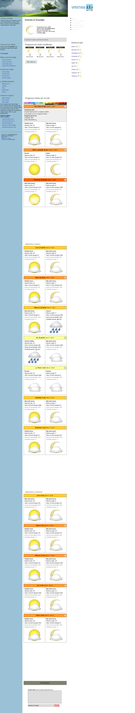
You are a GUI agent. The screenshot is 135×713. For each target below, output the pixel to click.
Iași (73, 66)
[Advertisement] (45, 79)
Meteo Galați (5, 102)
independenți (3, 110)
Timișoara (74, 76)
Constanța (74, 56)
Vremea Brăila (5, 71)
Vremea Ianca (5, 75)
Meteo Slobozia (6, 98)
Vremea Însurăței (6, 59)
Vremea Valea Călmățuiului (9, 65)
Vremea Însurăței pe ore (8, 121)
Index (74, 18)
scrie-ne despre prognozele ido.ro (40, 689)
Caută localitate (78, 21)
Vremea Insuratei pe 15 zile (9, 127)
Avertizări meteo (78, 25)
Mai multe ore (31, 62)
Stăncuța (4, 85)
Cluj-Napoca (75, 53)
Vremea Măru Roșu (7, 63)
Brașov (73, 46)
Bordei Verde (5, 90)
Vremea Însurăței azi (7, 123)
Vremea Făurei (6, 73)
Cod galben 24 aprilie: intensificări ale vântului (36, 39)
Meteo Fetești (5, 100)
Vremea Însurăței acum (8, 119)
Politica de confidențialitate (8, 139)
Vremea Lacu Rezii (7, 61)
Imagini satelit (77, 27)
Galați (73, 63)
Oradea (74, 69)
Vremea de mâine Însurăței (9, 125)
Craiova (74, 59)
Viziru (3, 88)
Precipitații (4, 53)
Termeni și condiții (6, 138)
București (74, 50)
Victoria (4, 92)
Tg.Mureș (74, 72)
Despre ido (4, 137)
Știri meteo (76, 23)
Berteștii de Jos (6, 83)
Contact (75, 29)
